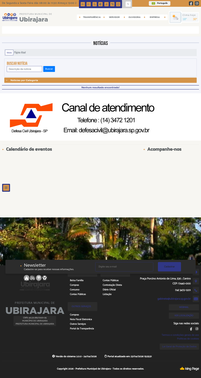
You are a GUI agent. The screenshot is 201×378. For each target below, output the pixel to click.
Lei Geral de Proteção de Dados (179, 346)
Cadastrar (169, 266)
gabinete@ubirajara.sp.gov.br (174, 299)
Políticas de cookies (188, 338)
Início (9, 52)
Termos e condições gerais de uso (180, 335)
